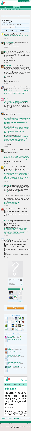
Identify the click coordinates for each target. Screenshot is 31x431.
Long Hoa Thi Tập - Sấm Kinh (13, 348)
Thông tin (22, 28)
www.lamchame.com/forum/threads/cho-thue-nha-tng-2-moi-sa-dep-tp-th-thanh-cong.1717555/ (16, 36)
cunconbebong (8, 149)
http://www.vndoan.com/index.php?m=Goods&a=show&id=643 (12, 203)
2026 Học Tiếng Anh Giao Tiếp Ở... (14, 339)
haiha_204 (6, 220)
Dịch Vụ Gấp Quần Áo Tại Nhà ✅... (15, 336)
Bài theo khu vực (9, 30)
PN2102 (6, 98)
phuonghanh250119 (12, 340)
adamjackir (10, 360)
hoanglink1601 (7, 65)
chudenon (10, 363)
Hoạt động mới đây (22, 27)
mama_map (7, 239)
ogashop (9, 349)
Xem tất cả (20, 301)
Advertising (20, 421)
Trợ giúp (28, 421)
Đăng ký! (15, 308)
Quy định (29, 423)
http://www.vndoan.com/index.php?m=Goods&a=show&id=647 (13, 192)
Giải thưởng (22, 30)
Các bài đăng (9, 28)
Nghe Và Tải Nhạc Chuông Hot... (14, 366)
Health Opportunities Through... (14, 369)
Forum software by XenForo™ (6, 423)
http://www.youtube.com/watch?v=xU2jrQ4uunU (18, 170)
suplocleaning (10, 337)
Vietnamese (10, 421)
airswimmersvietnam (9, 42)
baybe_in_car (7, 166)
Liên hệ (24, 421)
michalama (10, 356)
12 (21, 288)
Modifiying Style (4, 421)
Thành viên (16, 7)
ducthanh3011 (7, 185)
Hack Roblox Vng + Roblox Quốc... (14, 355)
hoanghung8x (10, 367)
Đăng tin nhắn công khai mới (15, 9)
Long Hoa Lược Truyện (12, 351)
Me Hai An (6, 33)
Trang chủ (4, 7)
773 (21, 284)
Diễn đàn (10, 7)
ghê (5, 208)
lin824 (5, 51)
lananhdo (6, 113)
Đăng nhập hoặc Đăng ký (24, 1)
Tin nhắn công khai (9, 27)
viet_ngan (6, 86)
